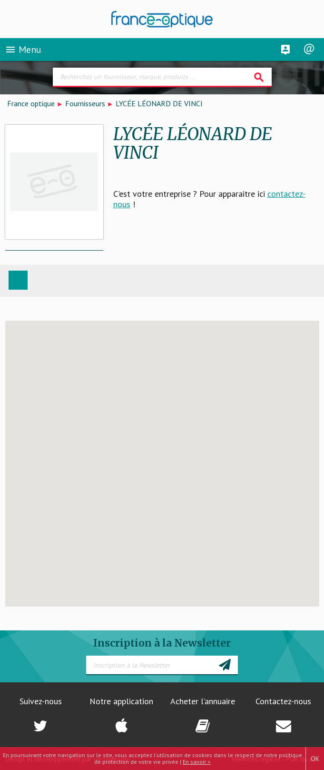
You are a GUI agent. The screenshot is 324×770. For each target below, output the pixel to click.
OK (315, 758)
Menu (23, 49)
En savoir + (197, 761)
